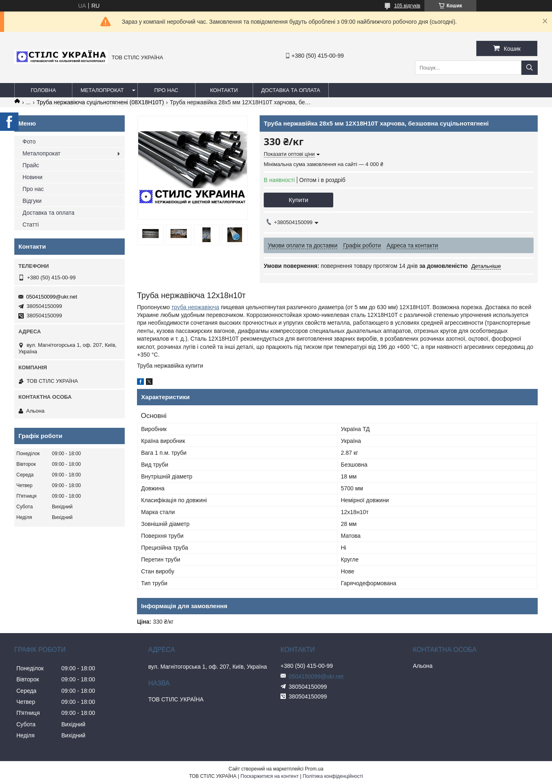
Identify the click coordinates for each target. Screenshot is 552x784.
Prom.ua (314, 769)
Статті (30, 224)
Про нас (166, 90)
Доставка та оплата (290, 90)
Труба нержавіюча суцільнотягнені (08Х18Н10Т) (100, 102)
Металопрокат (102, 90)
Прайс (30, 165)
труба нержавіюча (195, 307)
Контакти (224, 90)
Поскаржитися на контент (269, 776)
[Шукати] (529, 68)
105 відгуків (407, 6)
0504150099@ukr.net (51, 297)
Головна (43, 90)
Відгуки (32, 201)
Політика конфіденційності (333, 776)
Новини (32, 177)
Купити (298, 199)
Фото (29, 141)
